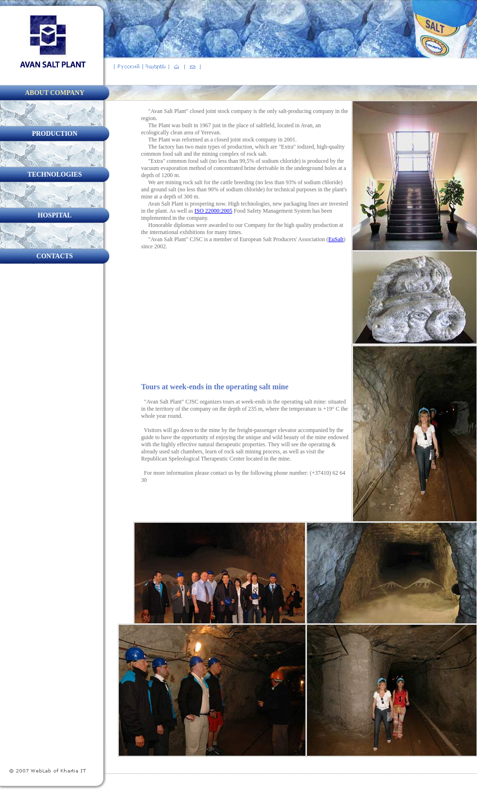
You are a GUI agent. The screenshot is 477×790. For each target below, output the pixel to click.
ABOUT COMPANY (54, 92)
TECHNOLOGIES (55, 174)
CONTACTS (55, 256)
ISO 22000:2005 (213, 210)
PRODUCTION (54, 133)
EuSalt (335, 239)
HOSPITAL (54, 215)
